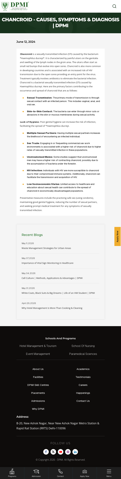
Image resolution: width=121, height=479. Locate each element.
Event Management (38, 354)
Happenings (83, 393)
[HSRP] (12, 473)
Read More (60, 247)
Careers (83, 385)
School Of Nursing (83, 346)
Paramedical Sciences (83, 354)
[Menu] (109, 473)
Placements (38, 393)
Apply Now (117, 236)
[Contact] (60, 473)
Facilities (38, 377)
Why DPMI (38, 408)
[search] (113, 6)
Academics (83, 369)
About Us (38, 369)
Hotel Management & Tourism (38, 346)
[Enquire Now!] (85, 473)
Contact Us (83, 400)
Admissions (38, 400)
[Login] (36, 473)
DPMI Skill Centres (38, 385)
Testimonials (83, 377)
